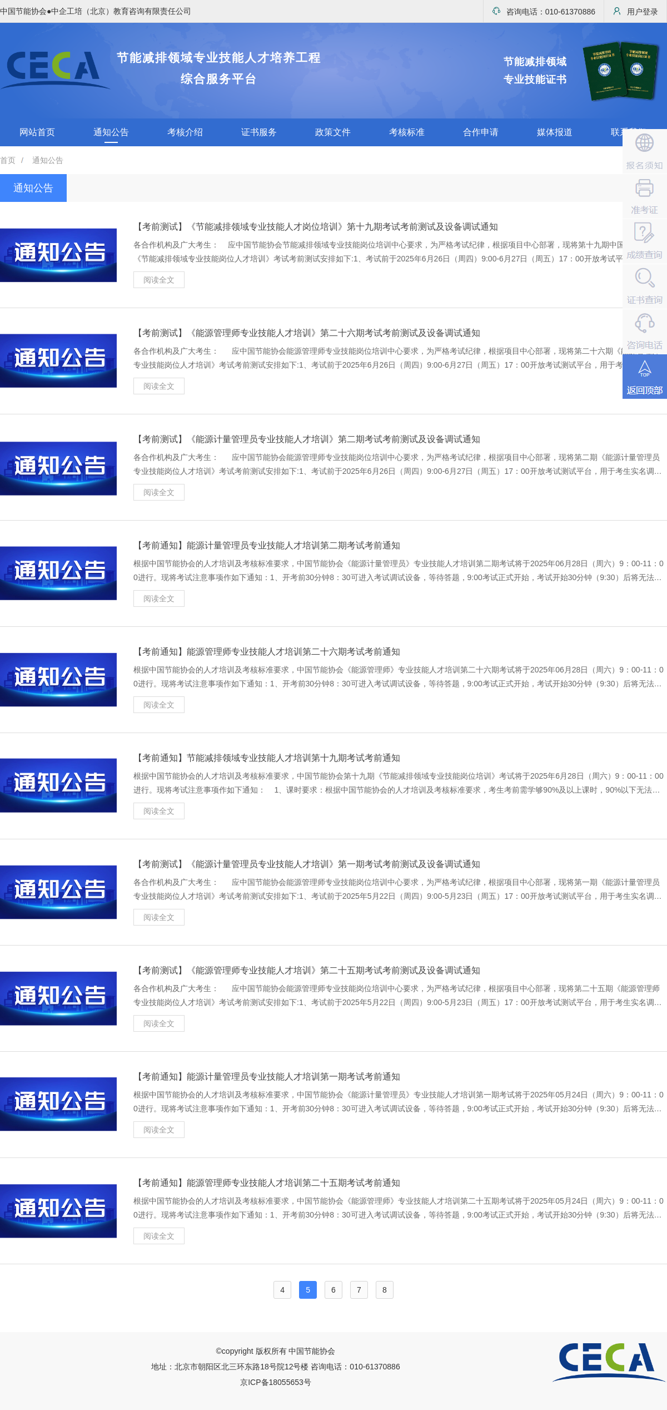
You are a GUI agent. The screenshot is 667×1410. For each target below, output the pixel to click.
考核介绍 (185, 132)
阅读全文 (159, 279)
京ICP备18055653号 (275, 1382)
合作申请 (481, 132)
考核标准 (407, 132)
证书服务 (259, 132)
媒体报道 (555, 132)
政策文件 (333, 132)
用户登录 (635, 11)
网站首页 (37, 132)
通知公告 (111, 132)
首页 (8, 160)
